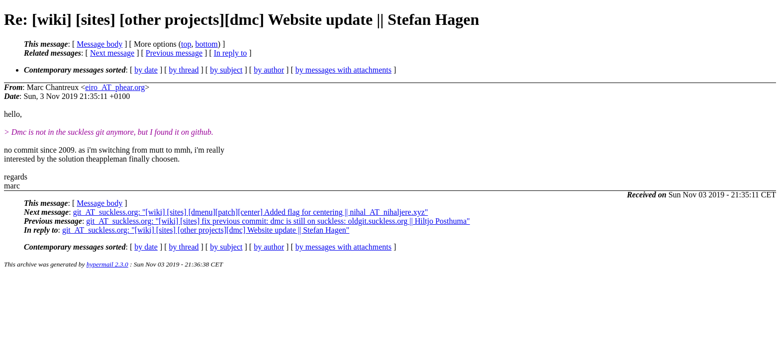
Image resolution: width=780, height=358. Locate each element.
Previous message (174, 53)
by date (146, 70)
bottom (206, 44)
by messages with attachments (343, 70)
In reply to (230, 53)
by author (269, 70)
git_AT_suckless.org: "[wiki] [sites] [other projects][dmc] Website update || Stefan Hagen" (205, 230)
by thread (184, 70)
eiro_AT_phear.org (115, 87)
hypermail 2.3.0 (107, 264)
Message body (99, 44)
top (186, 44)
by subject (226, 70)
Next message (112, 53)
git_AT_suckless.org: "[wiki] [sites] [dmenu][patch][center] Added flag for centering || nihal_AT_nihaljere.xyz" (250, 212)
